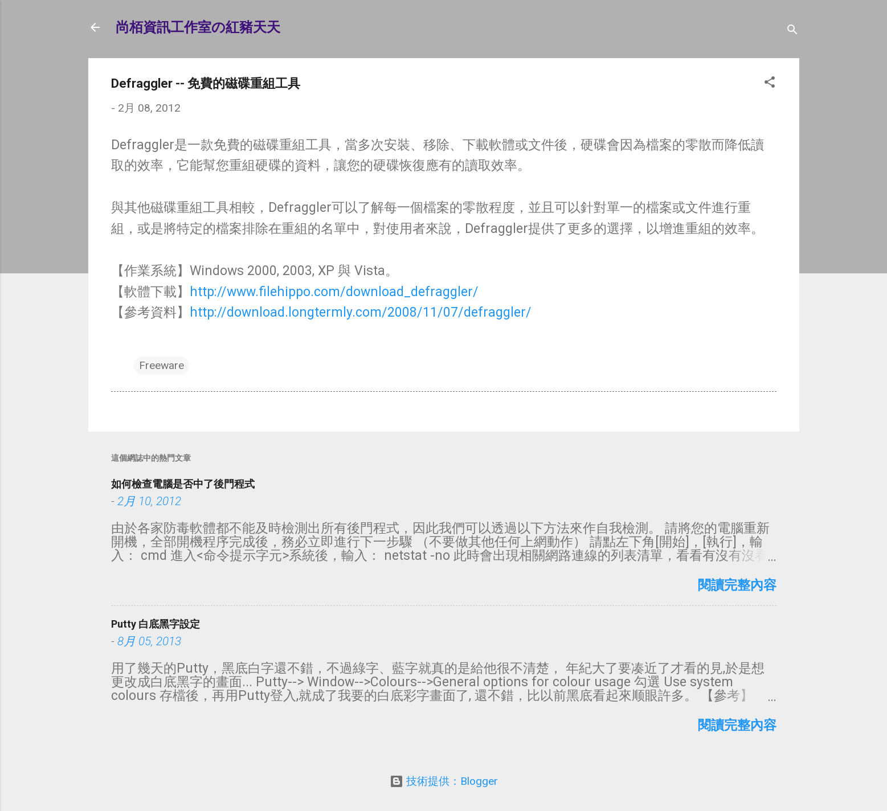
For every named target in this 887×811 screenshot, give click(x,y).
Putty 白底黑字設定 (155, 624)
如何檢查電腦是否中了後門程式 (183, 484)
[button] (769, 83)
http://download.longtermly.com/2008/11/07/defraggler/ (361, 312)
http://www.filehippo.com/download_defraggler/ (334, 292)
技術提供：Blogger (444, 781)
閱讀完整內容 (737, 585)
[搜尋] (792, 31)
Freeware (161, 365)
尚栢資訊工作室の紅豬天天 (198, 27)
